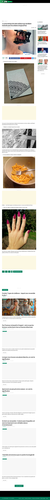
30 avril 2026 (40, 71)
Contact (23, 498)
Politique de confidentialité (36, 498)
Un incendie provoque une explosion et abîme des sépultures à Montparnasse (42, 32)
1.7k (14, 456)
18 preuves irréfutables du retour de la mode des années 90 (42, 43)
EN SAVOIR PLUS (17, 271)
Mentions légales (42, 498)
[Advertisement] (25, 13)
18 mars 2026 (40, 57)
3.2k (14, 426)
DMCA (47, 498)
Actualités (40, 40)
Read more (4, 320)
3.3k (12, 392)
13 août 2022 (4, 27)
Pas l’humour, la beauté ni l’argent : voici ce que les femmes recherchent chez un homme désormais (18, 326)
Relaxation (9, 27)
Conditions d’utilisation (28, 498)
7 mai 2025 (8, 392)
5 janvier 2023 (8, 426)
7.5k (43, 71)
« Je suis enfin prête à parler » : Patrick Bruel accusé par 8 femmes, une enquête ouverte (42, 55)
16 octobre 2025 (40, 34)
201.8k (44, 34)
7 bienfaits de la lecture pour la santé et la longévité (18, 455)
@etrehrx (4, 392)
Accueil (20, 498)
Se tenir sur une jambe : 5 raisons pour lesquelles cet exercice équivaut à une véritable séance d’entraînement (18, 423)
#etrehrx (13, 498)
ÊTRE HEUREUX (6, 498)
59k (43, 57)
